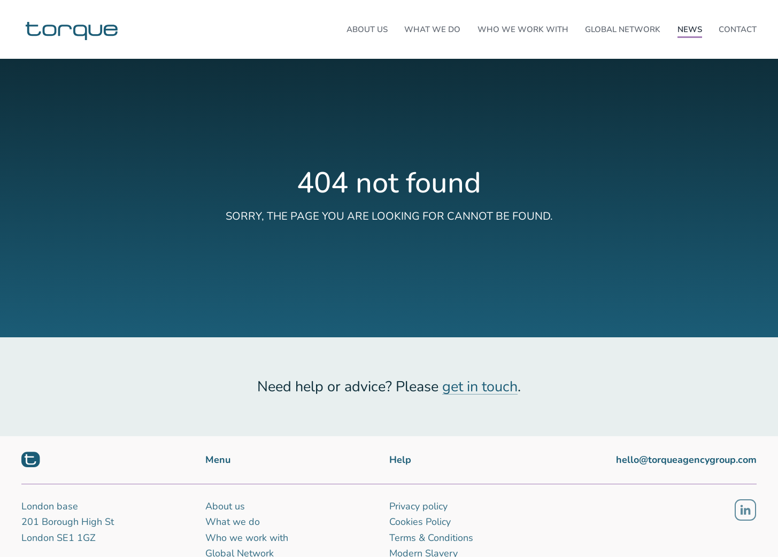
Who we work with (246, 537)
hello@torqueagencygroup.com (686, 459)
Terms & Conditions (431, 537)
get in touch (480, 387)
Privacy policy (418, 506)
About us (225, 506)
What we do (232, 521)
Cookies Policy (420, 521)
